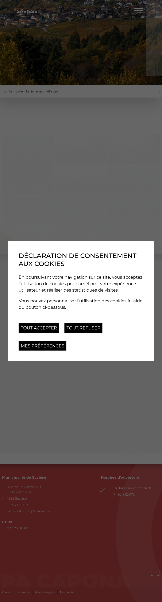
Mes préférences (42, 345)
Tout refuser (83, 328)
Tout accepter (39, 328)
